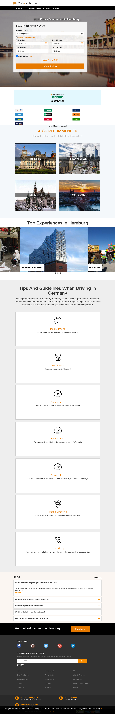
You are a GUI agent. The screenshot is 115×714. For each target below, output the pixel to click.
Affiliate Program (79, 675)
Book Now (80, 629)
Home (19, 671)
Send (82, 661)
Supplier (48, 683)
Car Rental (18, 8)
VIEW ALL (98, 578)
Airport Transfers (52, 8)
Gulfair (75, 688)
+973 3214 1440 (27, 698)
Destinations (49, 679)
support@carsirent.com (29, 704)
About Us (20, 683)
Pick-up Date (20, 40)
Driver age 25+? (24, 56)
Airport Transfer (22, 679)
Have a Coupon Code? (50, 60)
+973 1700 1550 (71, 698)
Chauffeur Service (34, 8)
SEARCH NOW (50, 66)
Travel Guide (49, 675)
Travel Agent (49, 671)
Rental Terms (77, 679)
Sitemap (48, 688)
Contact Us (21, 688)
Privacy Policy (78, 683)
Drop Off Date (57, 40)
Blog (74, 671)
